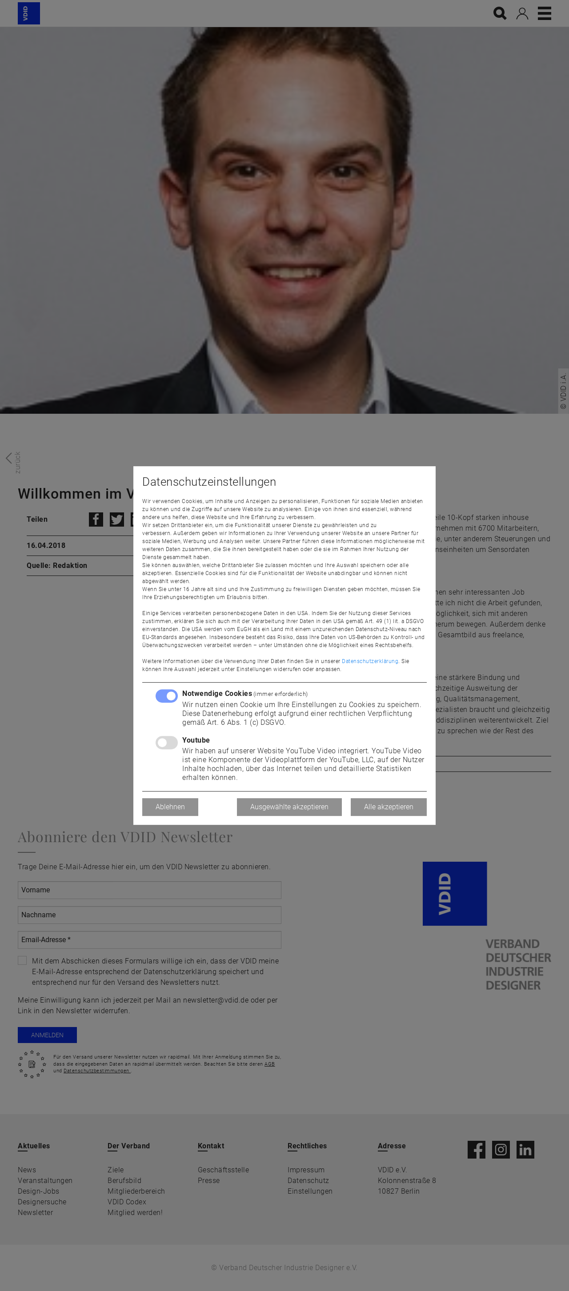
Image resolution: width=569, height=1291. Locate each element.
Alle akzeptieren (388, 807)
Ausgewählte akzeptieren (289, 807)
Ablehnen (170, 807)
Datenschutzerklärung (370, 661)
